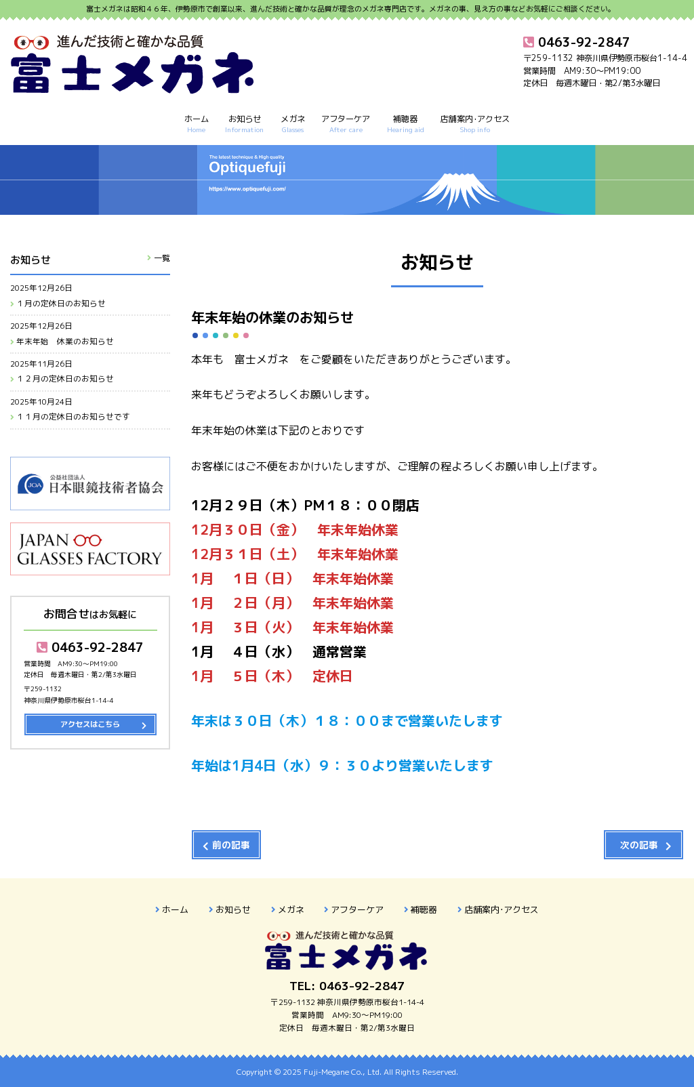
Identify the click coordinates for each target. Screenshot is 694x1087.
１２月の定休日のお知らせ (65, 378)
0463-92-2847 (90, 647)
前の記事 (231, 844)
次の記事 (639, 844)
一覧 (162, 258)
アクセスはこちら (90, 724)
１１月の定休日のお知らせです (73, 416)
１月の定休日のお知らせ (61, 303)
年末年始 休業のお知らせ (65, 341)
